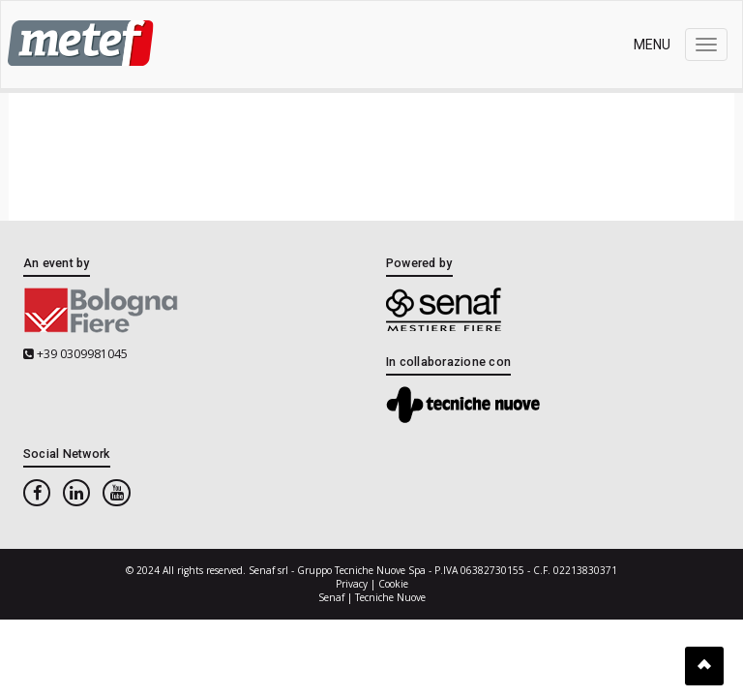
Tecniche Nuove (390, 597)
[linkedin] (76, 493)
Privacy (352, 584)
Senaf (331, 597)
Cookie (393, 584)
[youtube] (116, 493)
